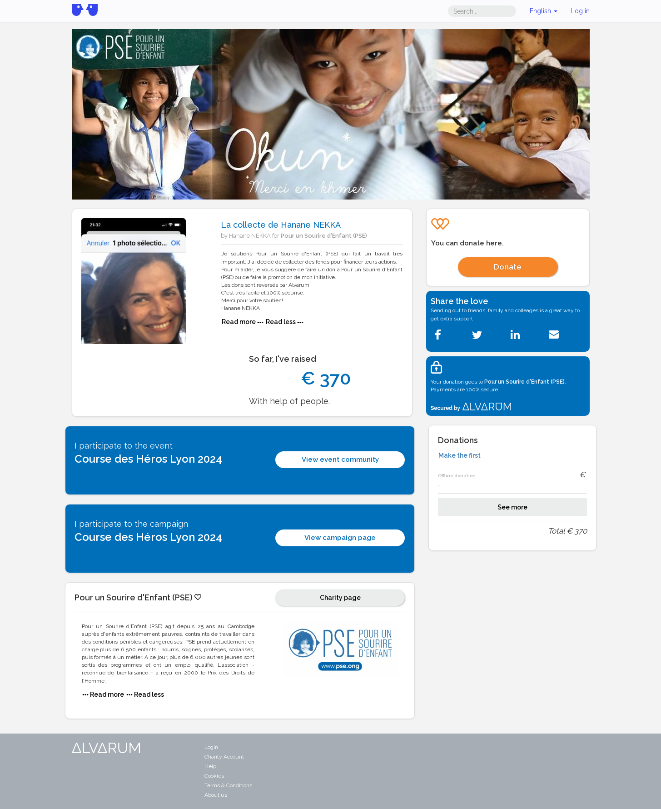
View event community (340, 459)
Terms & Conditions (228, 785)
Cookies (214, 776)
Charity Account (224, 757)
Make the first (459, 455)
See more (512, 507)
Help (210, 766)
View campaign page (340, 538)
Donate (508, 266)
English (543, 11)
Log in (580, 11)
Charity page (340, 597)
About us (215, 795)
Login (211, 747)
